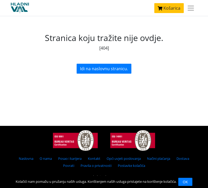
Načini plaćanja (158, 158)
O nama (46, 158)
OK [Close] (185, 181)
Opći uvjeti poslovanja (124, 158)
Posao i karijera (70, 158)
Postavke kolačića (131, 165)
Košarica (169, 8)
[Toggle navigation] (191, 8)
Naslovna (26, 158)
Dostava (182, 158)
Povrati (68, 165)
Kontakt (94, 158)
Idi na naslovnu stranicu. (104, 69)
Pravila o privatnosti (96, 165)
